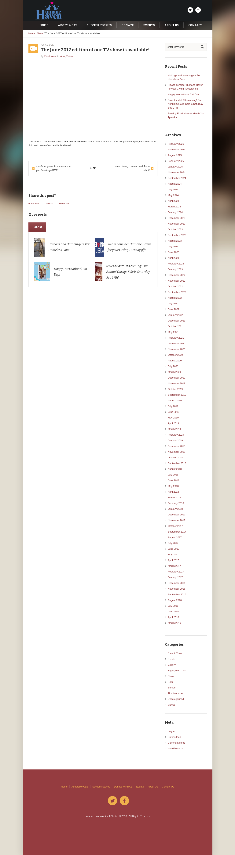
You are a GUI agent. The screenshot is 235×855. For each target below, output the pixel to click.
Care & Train (175, 653)
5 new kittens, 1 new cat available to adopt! (132, 168)
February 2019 (176, 434)
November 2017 (176, 520)
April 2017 (173, 560)
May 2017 (173, 554)
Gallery (172, 664)
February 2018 (176, 503)
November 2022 (176, 280)
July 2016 (173, 605)
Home (31, 33)
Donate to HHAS (123, 786)
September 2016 (177, 594)
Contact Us (168, 786)
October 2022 (175, 286)
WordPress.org (176, 748)
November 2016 (176, 588)
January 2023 (175, 269)
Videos (69, 56)
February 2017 (176, 571)
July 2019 (173, 406)
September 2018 (177, 463)
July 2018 (173, 474)
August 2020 (175, 360)
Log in (171, 731)
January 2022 (175, 315)
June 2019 (173, 411)
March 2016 (174, 623)
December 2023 (176, 218)
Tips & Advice (175, 693)
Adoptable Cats (80, 786)
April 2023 (173, 257)
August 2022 (175, 297)
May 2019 (173, 417)
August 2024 (175, 183)
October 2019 (175, 389)
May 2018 (173, 486)
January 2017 (175, 577)
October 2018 (175, 457)
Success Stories (101, 786)
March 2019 (174, 429)
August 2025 (175, 155)
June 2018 (173, 480)
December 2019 (176, 377)
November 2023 (176, 223)
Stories (171, 687)
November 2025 (176, 149)
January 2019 (175, 440)
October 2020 (175, 354)
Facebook (33, 203)
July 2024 (173, 189)
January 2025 (175, 166)
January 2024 (175, 212)
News (40, 33)
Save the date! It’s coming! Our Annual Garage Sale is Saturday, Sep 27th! (128, 271)
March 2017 (174, 565)
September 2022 (177, 292)
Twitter (49, 203)
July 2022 (173, 303)
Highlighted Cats (177, 670)
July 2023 (173, 246)
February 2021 (176, 337)
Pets (170, 681)
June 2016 (173, 611)
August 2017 (175, 537)
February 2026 (176, 143)
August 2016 (175, 600)
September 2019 (177, 394)
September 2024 (177, 178)
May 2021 (173, 332)
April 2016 (173, 617)
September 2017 (177, 531)
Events (171, 659)
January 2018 (175, 508)
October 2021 (175, 326)
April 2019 (173, 423)
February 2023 (176, 263)
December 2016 (176, 583)
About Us (153, 786)
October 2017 (175, 526)
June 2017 (173, 548)
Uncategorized (176, 699)
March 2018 (174, 497)
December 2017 (176, 514)
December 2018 (176, 446)
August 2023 (175, 240)
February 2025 (176, 161)
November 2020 (176, 349)
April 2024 (173, 200)
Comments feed (176, 742)
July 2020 (173, 366)
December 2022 (176, 275)
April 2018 (173, 491)
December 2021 (176, 320)
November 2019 (176, 383)
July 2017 (173, 543)
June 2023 (173, 252)
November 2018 (176, 451)
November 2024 (176, 172)
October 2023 (175, 229)
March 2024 (174, 206)
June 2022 (173, 309)
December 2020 (176, 343)
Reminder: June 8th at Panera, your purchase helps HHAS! (54, 168)
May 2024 (173, 195)
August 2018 (175, 469)
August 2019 (175, 400)
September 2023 (177, 235)
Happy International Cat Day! (184, 94)
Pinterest (64, 203)
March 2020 (174, 372)
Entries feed (174, 737)
